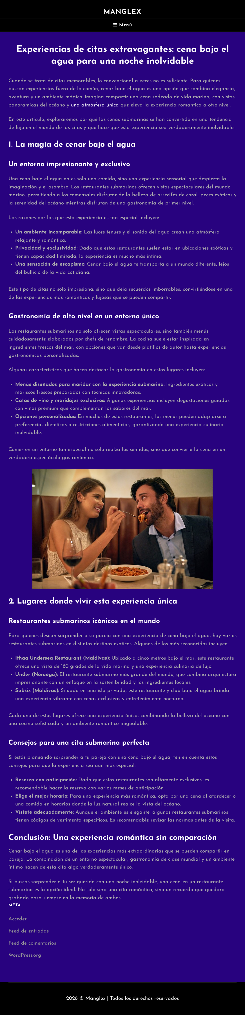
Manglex (122, 12)
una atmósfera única (95, 105)
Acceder (17, 919)
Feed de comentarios (32, 943)
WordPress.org (24, 955)
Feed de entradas (28, 931)
